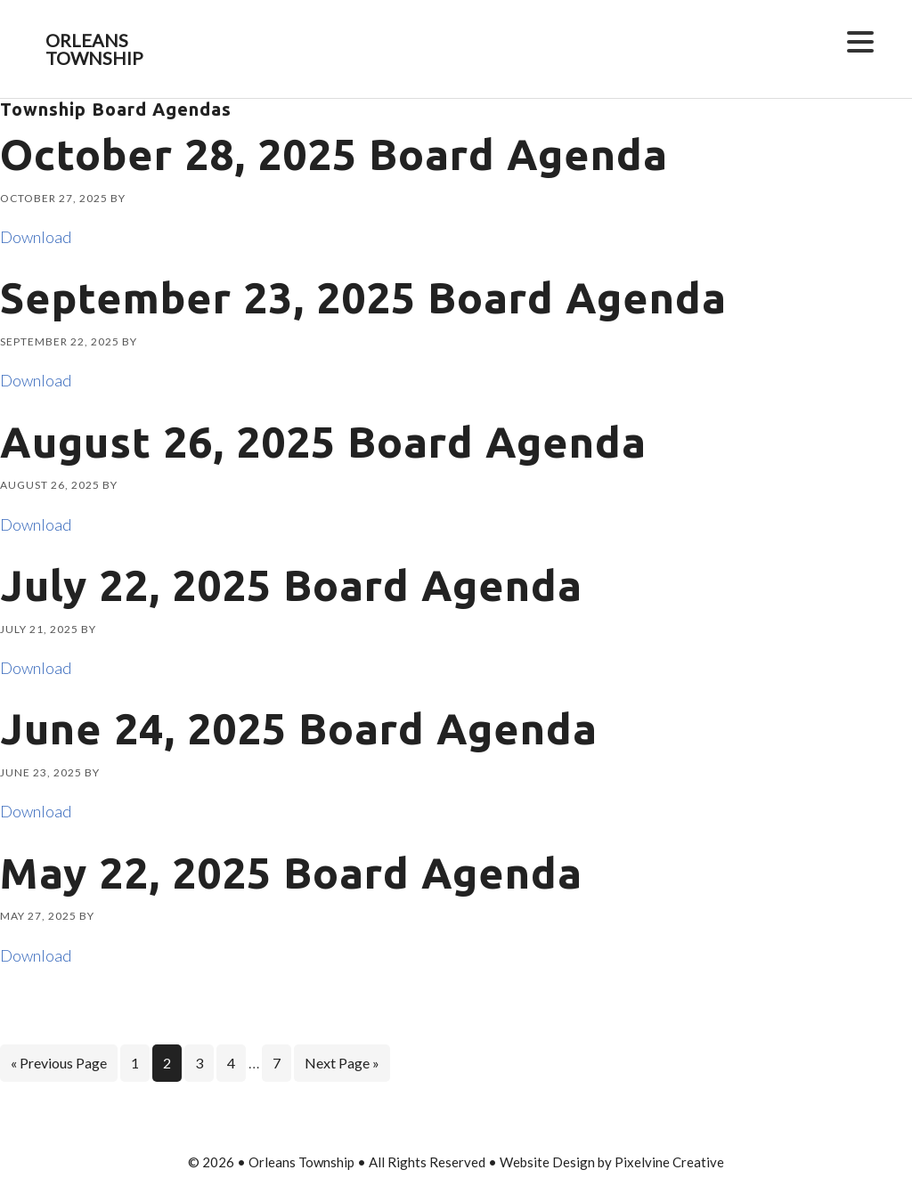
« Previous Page (59, 1066)
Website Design (547, 1162)
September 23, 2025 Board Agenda (363, 297)
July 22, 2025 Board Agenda (291, 585)
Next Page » (341, 1066)
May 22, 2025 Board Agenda (291, 873)
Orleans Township (94, 49)
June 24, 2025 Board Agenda (299, 728)
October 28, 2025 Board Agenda (334, 154)
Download (35, 237)
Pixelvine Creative (669, 1162)
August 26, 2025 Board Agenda (323, 442)
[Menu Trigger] (859, 40)
